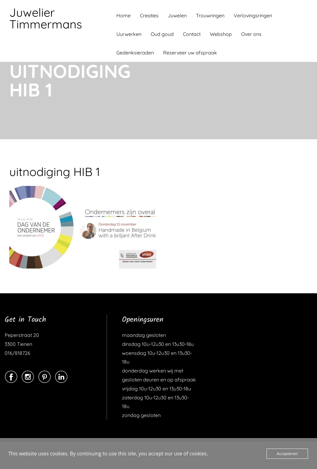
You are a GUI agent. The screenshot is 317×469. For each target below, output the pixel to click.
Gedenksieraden (135, 52)
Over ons (251, 34)
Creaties (149, 15)
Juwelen (177, 15)
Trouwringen (210, 15)
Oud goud (162, 34)
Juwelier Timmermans (45, 18)
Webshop (221, 34)
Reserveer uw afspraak (190, 52)
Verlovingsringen (253, 15)
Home (123, 15)
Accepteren (287, 453)
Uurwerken (128, 34)
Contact (192, 34)
